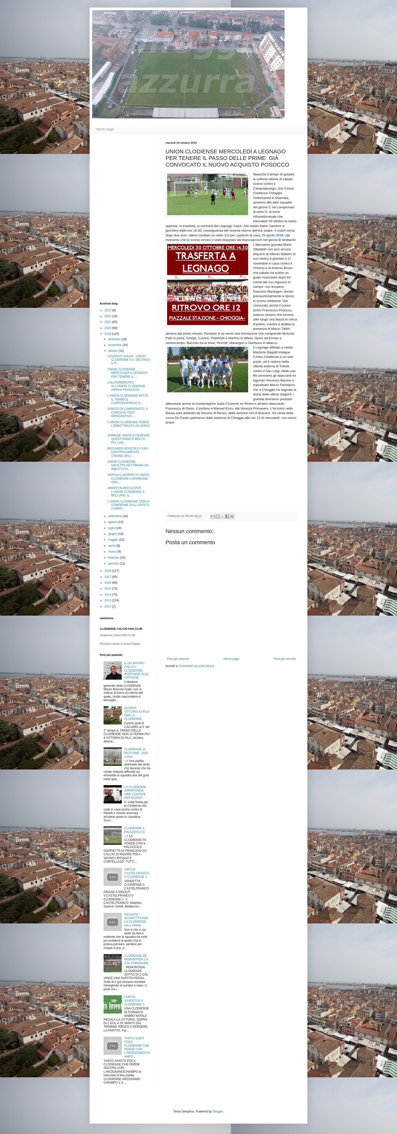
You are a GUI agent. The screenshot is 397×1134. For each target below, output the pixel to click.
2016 (108, 582)
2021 (108, 322)
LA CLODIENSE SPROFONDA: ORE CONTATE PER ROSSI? (135, 792)
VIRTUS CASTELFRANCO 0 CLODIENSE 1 (136, 873)
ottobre (113, 351)
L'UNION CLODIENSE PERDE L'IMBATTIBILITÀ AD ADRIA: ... (128, 425)
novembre (115, 345)
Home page (105, 129)
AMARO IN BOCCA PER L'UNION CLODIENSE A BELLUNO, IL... (125, 491)
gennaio (114, 563)
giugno (113, 534)
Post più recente (178, 659)
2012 (108, 606)
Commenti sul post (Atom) (196, 666)
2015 (108, 588)
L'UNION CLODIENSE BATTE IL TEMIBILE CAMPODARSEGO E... (127, 399)
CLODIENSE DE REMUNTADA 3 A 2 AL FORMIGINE (136, 959)
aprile (112, 546)
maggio (113, 539)
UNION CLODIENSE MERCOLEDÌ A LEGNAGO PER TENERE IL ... (127, 373)
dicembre (115, 339)
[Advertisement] (120, 217)
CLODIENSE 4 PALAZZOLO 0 (134, 830)
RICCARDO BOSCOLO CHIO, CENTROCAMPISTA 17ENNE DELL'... (128, 452)
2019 (108, 334)
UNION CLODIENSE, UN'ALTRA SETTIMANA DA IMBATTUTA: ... (127, 465)
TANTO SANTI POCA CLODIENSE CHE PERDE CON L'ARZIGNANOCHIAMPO (137, 1047)
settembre (115, 516)
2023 (108, 310)
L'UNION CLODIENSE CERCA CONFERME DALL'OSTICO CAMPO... (128, 505)
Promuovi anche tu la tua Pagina (120, 643)
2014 (108, 594)
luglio (112, 528)
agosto (113, 522)
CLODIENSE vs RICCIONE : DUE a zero (136, 752)
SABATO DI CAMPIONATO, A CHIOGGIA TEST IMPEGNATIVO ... (127, 412)
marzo (112, 551)
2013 (108, 600)
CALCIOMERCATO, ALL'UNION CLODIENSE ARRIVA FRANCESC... (126, 386)
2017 (108, 577)
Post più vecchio (285, 659)
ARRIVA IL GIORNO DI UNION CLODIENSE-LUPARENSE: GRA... (128, 478)
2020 (108, 328)
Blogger (218, 1111)
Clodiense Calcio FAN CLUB (117, 635)
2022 (108, 316)
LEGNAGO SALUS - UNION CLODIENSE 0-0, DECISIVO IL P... (128, 359)
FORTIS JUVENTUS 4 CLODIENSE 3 (134, 1000)
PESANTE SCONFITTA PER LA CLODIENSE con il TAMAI (136, 920)
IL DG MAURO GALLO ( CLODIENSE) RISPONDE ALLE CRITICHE (136, 670)
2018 (108, 571)
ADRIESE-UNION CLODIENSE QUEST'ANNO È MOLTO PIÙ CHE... (128, 439)
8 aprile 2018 (273, 235)
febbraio (114, 557)
